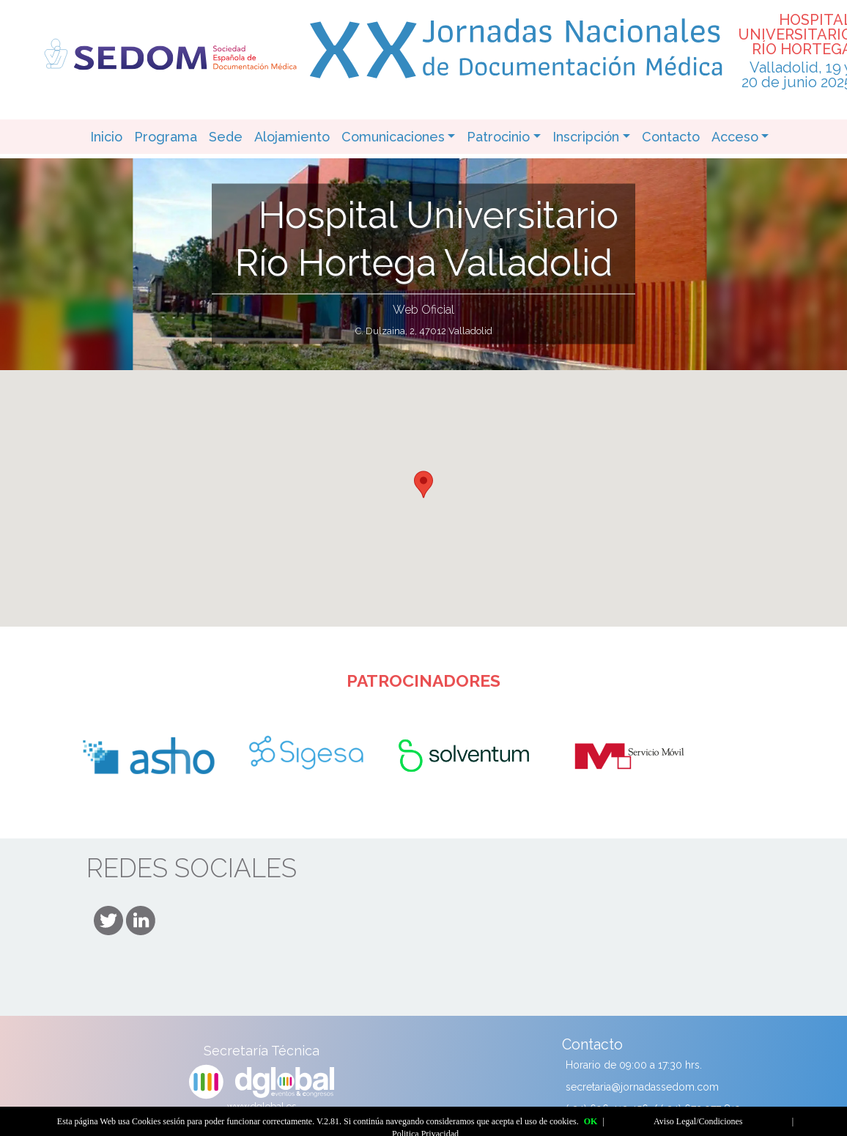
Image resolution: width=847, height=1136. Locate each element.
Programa (165, 136)
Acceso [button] (734, 136)
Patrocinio (498, 136)
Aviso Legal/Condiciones (698, 1121)
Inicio (106, 136)
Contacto (671, 136)
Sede (226, 136)
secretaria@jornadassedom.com (642, 1087)
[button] (423, 484)
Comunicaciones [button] (393, 136)
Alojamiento (292, 136)
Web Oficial (423, 310)
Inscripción (585, 136)
